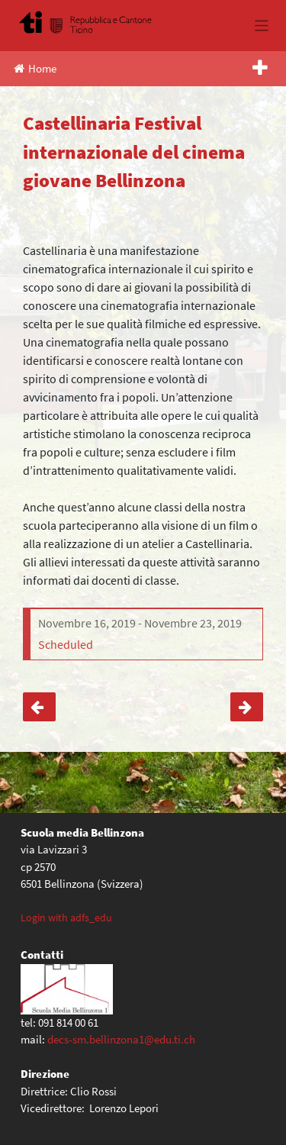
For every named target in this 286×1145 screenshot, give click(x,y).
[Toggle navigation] (262, 26)
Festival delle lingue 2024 (39, 706)
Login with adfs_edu (66, 917)
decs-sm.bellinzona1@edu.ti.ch (121, 1039)
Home (35, 68)
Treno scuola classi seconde (246, 706)
